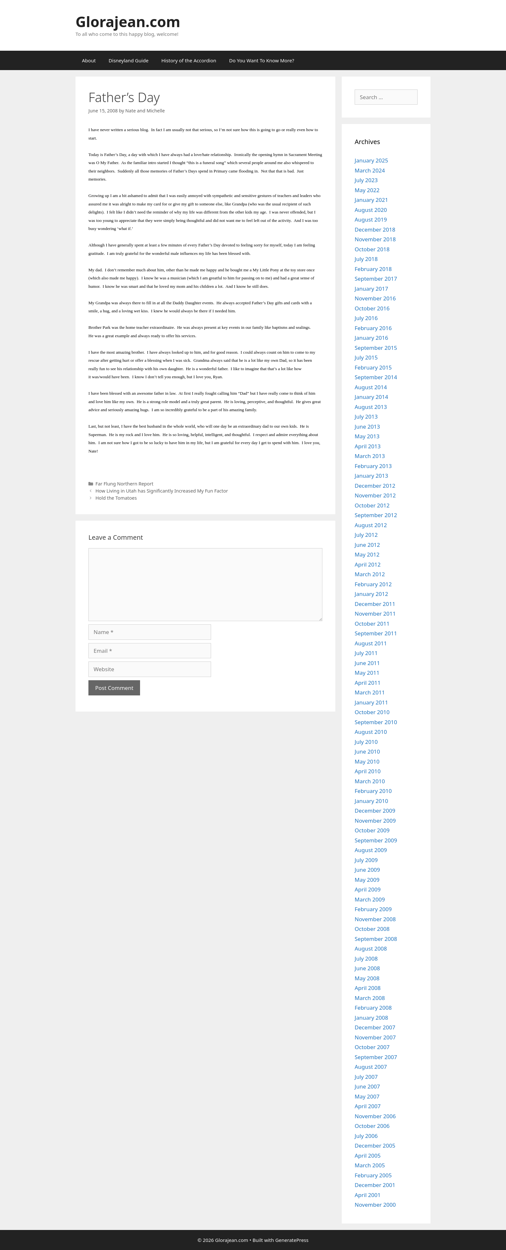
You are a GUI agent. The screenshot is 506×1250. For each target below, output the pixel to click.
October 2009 (372, 830)
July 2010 (366, 741)
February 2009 (373, 909)
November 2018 (375, 239)
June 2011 (367, 663)
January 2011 (371, 702)
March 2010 (370, 781)
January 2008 (371, 1017)
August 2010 (371, 731)
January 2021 (371, 199)
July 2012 (366, 534)
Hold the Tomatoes (116, 498)
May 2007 (367, 1096)
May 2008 (367, 978)
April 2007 (367, 1106)
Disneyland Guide (129, 60)
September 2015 (376, 347)
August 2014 (371, 387)
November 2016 (375, 298)
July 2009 (366, 860)
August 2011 (371, 643)
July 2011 (366, 653)
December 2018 (375, 229)
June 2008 (367, 968)
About (89, 60)
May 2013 (367, 436)
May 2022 (367, 190)
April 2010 (367, 771)
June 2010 (367, 751)
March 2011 (370, 692)
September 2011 (376, 633)
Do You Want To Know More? (261, 60)
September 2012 (376, 515)
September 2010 (376, 722)
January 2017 (371, 288)
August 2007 (371, 1066)
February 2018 (373, 269)
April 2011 (367, 682)
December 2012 (375, 485)
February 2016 (373, 328)
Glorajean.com (128, 21)
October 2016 (372, 308)
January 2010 (371, 801)
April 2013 (367, 446)
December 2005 (375, 1145)
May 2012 (367, 554)
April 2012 (367, 564)
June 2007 (367, 1086)
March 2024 (370, 170)
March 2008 (370, 998)
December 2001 (375, 1185)
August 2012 (371, 525)
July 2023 (366, 180)
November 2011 (375, 613)
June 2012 (367, 544)
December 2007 (375, 1027)
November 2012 (375, 495)
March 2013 (370, 456)
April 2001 (367, 1195)
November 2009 (375, 820)
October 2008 (372, 928)
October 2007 (372, 1047)
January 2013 (371, 475)
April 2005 (367, 1155)
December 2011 (375, 604)
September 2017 (376, 278)
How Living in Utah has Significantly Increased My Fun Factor (162, 491)
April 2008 (367, 988)
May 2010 (367, 761)
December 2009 (375, 810)
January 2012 (371, 594)
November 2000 (375, 1204)
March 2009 (370, 899)
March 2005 (370, 1165)
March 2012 (370, 574)
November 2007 (375, 1037)
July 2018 (366, 259)
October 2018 (372, 249)
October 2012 (372, 505)
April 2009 (367, 889)
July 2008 (366, 958)
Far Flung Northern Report (125, 484)
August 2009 (371, 850)
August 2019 (371, 219)
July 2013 (366, 416)
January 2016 (371, 337)
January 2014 (371, 397)
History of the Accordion (188, 60)
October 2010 (372, 712)
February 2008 (373, 1007)
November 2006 (375, 1116)
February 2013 (373, 466)
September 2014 (376, 377)
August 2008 (371, 948)
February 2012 (373, 584)
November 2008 (375, 919)
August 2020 (371, 210)
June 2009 (367, 869)
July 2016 (366, 318)
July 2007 (366, 1076)
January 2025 (371, 160)
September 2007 (376, 1057)
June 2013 (367, 426)
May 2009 (367, 879)
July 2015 (366, 357)
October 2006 (372, 1126)
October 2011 (372, 623)
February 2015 (373, 367)
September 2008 (376, 939)
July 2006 (366, 1136)
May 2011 (367, 672)
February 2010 (373, 791)
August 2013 (371, 407)
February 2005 (373, 1175)
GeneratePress (292, 1240)
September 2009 (376, 840)
